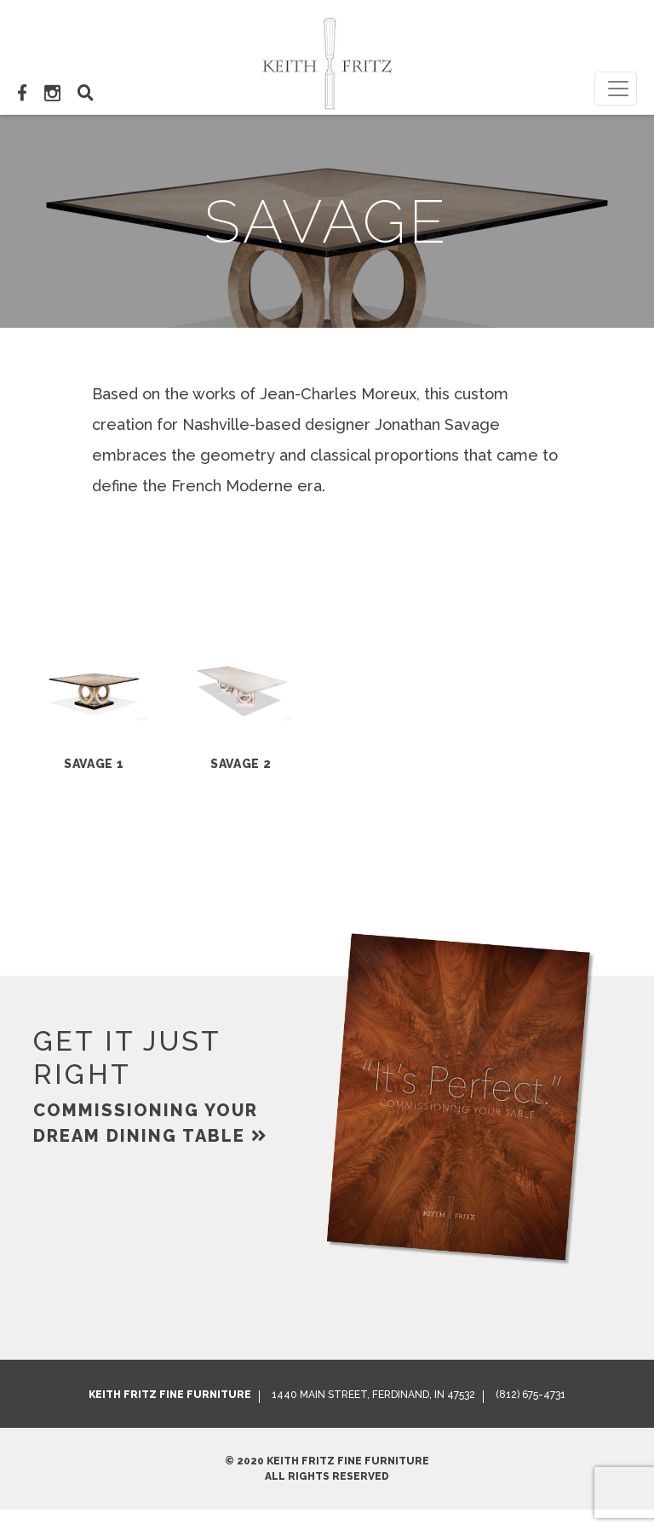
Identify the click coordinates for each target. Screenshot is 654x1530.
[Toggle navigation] (615, 89)
